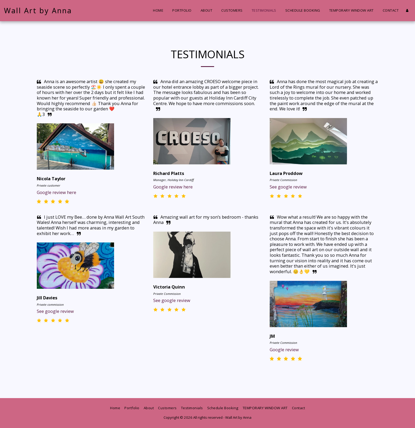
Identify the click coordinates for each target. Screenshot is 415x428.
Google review (284, 349)
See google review (288, 187)
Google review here (56, 192)
